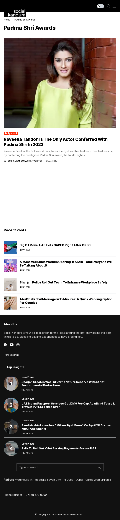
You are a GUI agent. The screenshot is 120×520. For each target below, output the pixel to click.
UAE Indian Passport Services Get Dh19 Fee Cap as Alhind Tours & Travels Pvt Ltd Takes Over (68, 405)
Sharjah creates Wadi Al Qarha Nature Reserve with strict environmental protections (63, 383)
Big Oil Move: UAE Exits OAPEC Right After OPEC (55, 245)
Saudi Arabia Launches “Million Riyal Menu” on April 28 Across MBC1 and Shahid (66, 427)
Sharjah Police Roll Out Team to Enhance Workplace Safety (64, 282)
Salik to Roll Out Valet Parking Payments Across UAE (59, 448)
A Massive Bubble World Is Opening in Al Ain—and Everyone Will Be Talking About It (66, 263)
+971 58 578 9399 (35, 494)
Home (7, 19)
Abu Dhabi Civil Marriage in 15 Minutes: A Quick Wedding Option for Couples (66, 301)
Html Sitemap (11, 354)
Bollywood (11, 133)
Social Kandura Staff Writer (25, 161)
